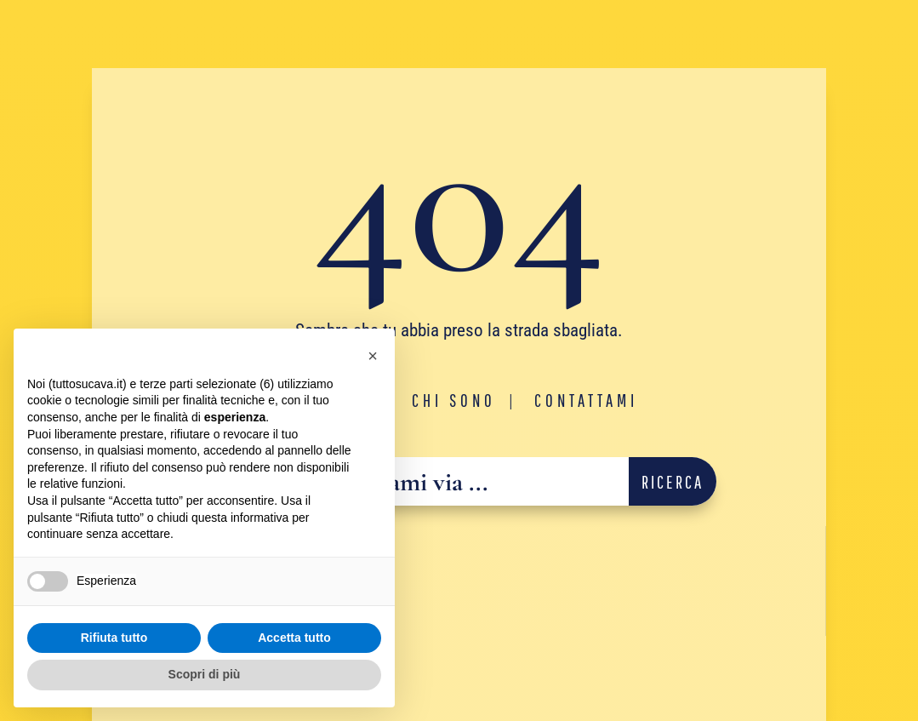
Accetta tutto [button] (294, 637)
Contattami (586, 400)
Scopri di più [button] (204, 674)
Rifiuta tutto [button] (114, 637)
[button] (372, 355)
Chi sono (454, 400)
